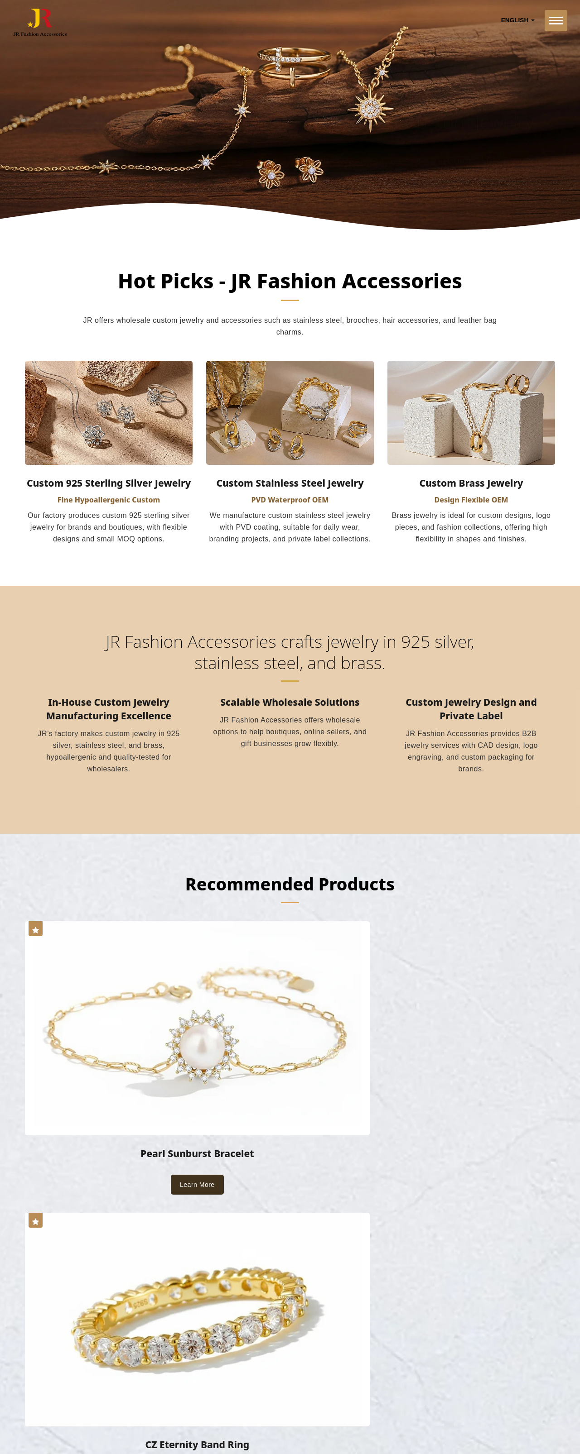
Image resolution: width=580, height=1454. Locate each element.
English (518, 20)
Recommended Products (290, 889)
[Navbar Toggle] (556, 20)
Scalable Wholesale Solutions (290, 709)
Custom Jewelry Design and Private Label (471, 716)
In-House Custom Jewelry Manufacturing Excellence (108, 716)
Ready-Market (111, 1425)
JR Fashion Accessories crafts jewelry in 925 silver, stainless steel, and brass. (289, 656)
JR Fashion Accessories (116, 1414)
